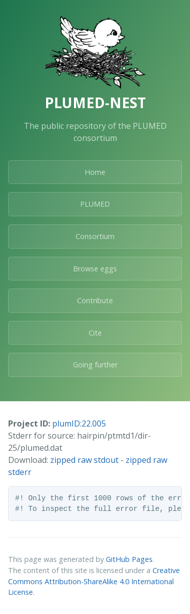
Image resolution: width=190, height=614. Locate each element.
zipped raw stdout (84, 459)
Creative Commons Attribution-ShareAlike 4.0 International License (94, 581)
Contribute (95, 300)
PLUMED (95, 204)
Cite (95, 333)
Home (95, 172)
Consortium (95, 236)
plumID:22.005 (79, 423)
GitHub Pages (129, 559)
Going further (95, 364)
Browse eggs (95, 268)
